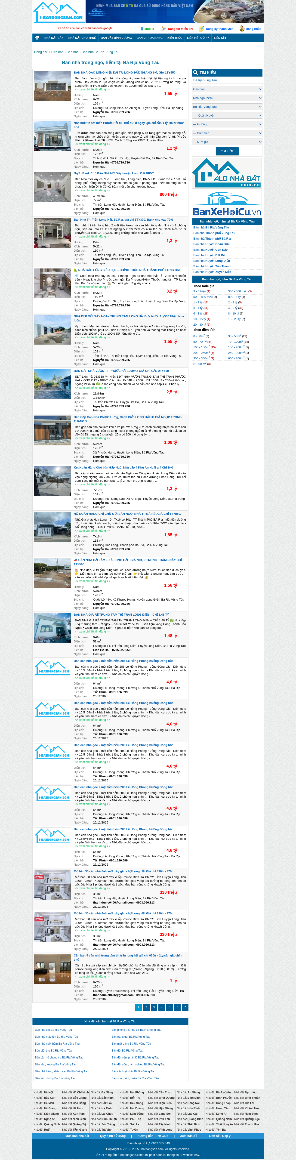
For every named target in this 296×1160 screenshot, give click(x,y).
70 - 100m (235, 341)
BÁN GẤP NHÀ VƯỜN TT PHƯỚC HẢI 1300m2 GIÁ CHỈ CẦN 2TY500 (121, 371)
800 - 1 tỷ (234, 297)
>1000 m (200, 364)
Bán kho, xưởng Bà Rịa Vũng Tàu (56, 1064)
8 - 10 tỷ (234, 313)
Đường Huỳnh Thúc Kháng (111, 991)
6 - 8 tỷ (198, 313)
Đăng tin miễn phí (180, 29)
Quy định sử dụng (113, 1136)
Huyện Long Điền (153, 108)
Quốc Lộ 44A (102, 599)
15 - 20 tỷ (234, 319)
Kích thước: (81, 99)
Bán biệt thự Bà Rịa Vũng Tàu (53, 1050)
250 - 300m (236, 353)
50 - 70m (200, 341)
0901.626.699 (118, 692)
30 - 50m (234, 336)
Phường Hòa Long (105, 545)
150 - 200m (236, 347)
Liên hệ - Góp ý (198, 38)
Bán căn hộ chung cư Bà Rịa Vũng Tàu (59, 1057)
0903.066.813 (145, 902)
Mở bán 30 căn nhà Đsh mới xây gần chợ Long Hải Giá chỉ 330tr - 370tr (124, 871)
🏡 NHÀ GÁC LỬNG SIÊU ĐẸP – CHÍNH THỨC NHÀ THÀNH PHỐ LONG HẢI (127, 270)
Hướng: (79, 95)
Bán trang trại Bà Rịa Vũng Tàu (131, 1036)
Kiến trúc (174, 38)
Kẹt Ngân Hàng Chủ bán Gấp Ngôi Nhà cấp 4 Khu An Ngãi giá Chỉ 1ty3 (124, 467)
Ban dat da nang (150, 38)
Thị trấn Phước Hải (105, 402)
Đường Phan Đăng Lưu (109, 498)
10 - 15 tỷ (200, 319)
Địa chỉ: (79, 108)
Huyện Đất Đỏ (140, 158)
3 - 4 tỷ (198, 308)
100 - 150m (201, 347)
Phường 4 (132, 688)
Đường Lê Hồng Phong (109, 688)
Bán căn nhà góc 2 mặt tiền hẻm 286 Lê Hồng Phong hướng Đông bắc (123, 661)
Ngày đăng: (81, 116)
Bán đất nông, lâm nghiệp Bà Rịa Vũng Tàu (138, 1064)
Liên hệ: (79, 112)
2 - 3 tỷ (233, 302)
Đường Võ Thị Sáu (105, 301)
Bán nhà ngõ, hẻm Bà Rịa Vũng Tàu (57, 1043)
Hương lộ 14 (101, 646)
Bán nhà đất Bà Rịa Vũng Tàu (53, 1029)
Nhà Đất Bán (54, 38)
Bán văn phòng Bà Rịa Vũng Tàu (55, 1078)
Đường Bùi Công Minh (108, 108)
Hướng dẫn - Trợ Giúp (152, 1136)
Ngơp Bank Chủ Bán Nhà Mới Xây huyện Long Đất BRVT (114, 173)
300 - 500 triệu (238, 291)
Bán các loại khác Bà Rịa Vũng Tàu (133, 1071)
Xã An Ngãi (132, 108)
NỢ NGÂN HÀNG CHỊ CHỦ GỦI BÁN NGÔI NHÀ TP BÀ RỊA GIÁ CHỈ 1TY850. (127, 513)
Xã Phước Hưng (104, 452)
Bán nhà (211, 227)
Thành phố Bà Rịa (132, 545)
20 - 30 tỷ (200, 324)
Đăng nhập (253, 29)
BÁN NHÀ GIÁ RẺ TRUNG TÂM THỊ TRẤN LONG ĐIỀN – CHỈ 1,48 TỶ (121, 614)
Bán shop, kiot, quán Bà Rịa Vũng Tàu (135, 1078)
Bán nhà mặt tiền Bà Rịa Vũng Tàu (56, 1036)
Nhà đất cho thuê (82, 38)
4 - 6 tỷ (233, 308)
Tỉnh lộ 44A (100, 158)
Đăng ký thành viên (220, 29)
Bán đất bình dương (116, 38)
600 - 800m (236, 358)
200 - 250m (201, 353)
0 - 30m (199, 336)
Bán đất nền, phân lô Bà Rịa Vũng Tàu (135, 1057)
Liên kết (220, 38)
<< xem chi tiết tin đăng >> (92, 89)
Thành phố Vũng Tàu (155, 688)
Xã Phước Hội (119, 158)
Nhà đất (43, 1092)
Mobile (149, 29)
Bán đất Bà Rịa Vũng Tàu (127, 1050)
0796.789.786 (120, 112)
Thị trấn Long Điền (124, 646)
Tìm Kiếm (227, 151)
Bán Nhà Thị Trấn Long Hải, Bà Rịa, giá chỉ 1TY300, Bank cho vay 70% (123, 219)
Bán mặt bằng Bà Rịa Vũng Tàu (131, 1043)
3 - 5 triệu (200, 291)
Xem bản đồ (188, 1136)
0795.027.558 (121, 650)
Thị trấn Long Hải (104, 204)
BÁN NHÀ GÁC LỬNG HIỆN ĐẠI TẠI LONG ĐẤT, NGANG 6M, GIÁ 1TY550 (125, 72)
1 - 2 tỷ (198, 302)
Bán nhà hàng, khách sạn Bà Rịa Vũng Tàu (61, 1071)
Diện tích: (80, 103)
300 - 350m (201, 358)
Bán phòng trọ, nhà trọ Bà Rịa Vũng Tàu (136, 1029)
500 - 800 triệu (203, 297)
